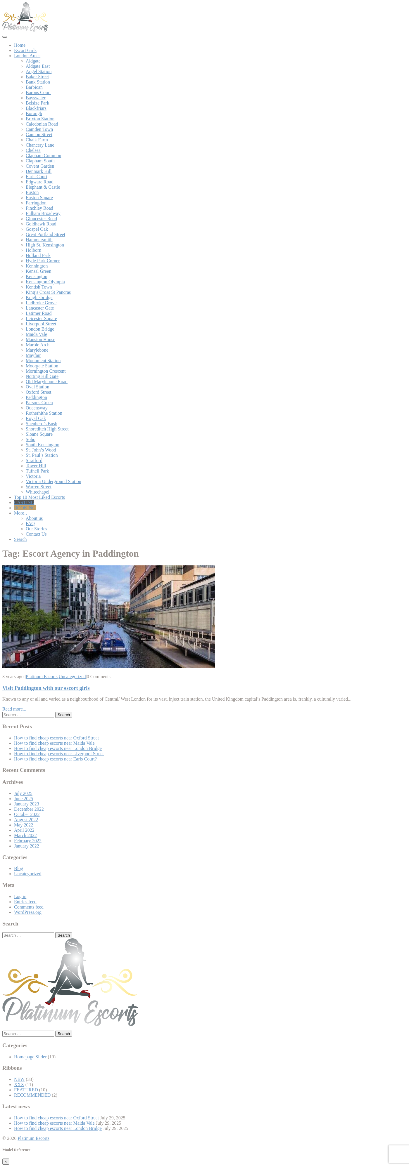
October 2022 (27, 814)
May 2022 (23, 824)
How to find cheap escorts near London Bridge (58, 748)
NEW (19, 1079)
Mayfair (33, 355)
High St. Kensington (45, 244)
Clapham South (40, 160)
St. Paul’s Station (42, 455)
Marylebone (37, 350)
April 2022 (24, 830)
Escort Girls (25, 50)
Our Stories (36, 528)
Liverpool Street (41, 323)
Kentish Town (39, 286)
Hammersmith (39, 239)
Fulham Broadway (43, 213)
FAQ (30, 523)
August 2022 (26, 819)
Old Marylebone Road (47, 381)
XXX (19, 1084)
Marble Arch (37, 344)
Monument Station (43, 360)
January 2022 (26, 845)
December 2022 (29, 809)
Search (20, 539)
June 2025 (23, 798)
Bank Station (38, 81)
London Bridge (40, 329)
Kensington (36, 276)
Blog (18, 868)
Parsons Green (39, 402)
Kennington (37, 265)
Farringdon (36, 202)
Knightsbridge (39, 297)
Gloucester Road (41, 218)
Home (19, 45)
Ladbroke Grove (41, 302)
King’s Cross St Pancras (48, 292)
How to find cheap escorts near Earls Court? (55, 758)
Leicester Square (41, 318)
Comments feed (29, 906)
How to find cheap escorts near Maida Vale (54, 743)
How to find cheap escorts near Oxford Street (56, 737)
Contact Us (36, 534)
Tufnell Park (37, 470)
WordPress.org (28, 912)
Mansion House (40, 339)
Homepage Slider (30, 1056)
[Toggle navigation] (4, 37)
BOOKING (25, 507)
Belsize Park (37, 102)
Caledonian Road (42, 123)
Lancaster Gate (40, 307)
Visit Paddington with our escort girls (46, 688)
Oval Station (37, 386)
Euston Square (39, 197)
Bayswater (36, 97)
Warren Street (38, 486)
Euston (32, 192)
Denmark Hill (38, 171)
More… (21, 512)
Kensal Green (38, 271)
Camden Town (39, 129)
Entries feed (25, 901)
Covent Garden (40, 166)
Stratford (34, 460)
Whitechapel (37, 491)
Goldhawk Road (41, 223)
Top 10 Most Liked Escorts (39, 497)
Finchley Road (39, 208)
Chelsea (33, 150)
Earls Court (36, 176)
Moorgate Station (42, 365)
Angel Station (38, 71)
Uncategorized (72, 676)
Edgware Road (40, 181)
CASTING (24, 502)
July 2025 (23, 793)
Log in (20, 896)
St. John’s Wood (41, 449)
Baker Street (37, 76)
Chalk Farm (37, 139)
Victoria (33, 476)
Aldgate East (38, 66)
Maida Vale (36, 334)
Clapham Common (43, 155)
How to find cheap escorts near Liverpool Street (59, 753)
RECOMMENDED (32, 1095)
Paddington (36, 397)
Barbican (34, 87)
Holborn (33, 250)
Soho (30, 439)
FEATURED (26, 1089)
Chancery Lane (40, 145)
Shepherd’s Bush (41, 423)
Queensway (37, 407)
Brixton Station (40, 118)
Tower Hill (36, 465)
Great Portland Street (45, 234)
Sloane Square (39, 434)
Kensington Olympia (45, 281)
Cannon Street (39, 134)
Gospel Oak (37, 229)
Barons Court (38, 92)
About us (34, 518)
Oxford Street (38, 392)
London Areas (27, 55)
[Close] (5, 1162)
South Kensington (42, 444)
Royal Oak (36, 418)
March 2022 (25, 835)
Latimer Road (38, 313)
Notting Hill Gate (42, 376)
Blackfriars (36, 108)
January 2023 (26, 803)
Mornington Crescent (45, 371)
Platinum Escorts (42, 676)
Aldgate (33, 60)
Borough (34, 113)
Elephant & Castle (43, 187)
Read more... (14, 708)
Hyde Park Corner (43, 260)
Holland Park (38, 255)
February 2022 (28, 840)
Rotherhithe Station (44, 413)
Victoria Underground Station (53, 481)
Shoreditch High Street (47, 428)
